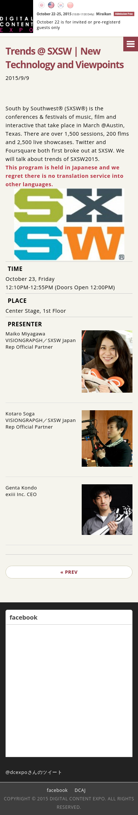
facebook (57, 790)
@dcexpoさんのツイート (34, 772)
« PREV (69, 572)
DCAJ (80, 790)
